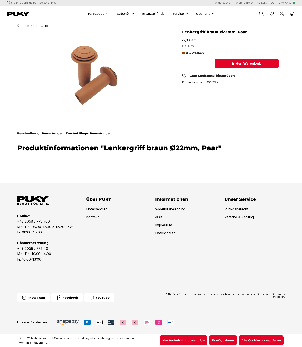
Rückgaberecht (236, 209)
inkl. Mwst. (189, 45)
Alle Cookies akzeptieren (261, 340)
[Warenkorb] (292, 13)
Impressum (163, 225)
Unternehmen (96, 209)
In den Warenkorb (246, 63)
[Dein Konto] (282, 13)
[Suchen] (261, 13)
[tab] (28, 133)
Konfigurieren (223, 340)
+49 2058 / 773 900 (33, 221)
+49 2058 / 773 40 (32, 248)
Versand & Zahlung (239, 217)
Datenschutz (165, 233)
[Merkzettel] (271, 13)
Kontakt (92, 217)
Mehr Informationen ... (33, 342)
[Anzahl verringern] (187, 64)
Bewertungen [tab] (53, 133)
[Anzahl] (197, 64)
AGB (158, 217)
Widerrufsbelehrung (170, 209)
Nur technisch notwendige (183, 340)
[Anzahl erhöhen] (208, 64)
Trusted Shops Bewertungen (89, 133)
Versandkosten (224, 294)
